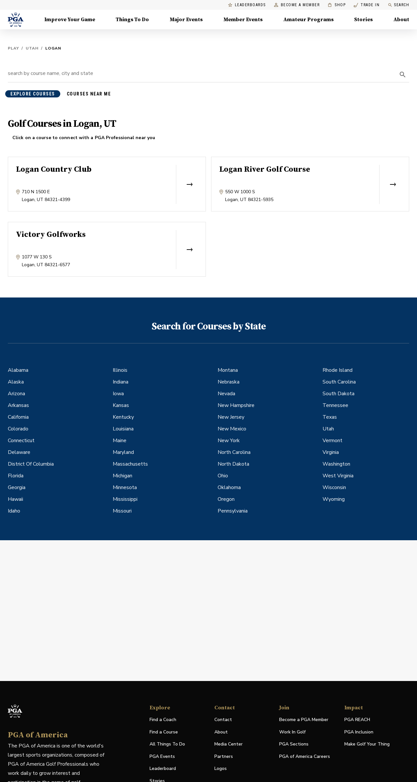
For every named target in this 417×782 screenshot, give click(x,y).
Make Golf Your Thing (367, 744)
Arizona (16, 393)
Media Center (228, 744)
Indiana (120, 381)
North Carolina (234, 452)
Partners (223, 756)
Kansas (121, 405)
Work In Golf (292, 732)
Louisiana (123, 428)
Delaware (19, 452)
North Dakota (233, 464)
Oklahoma (229, 487)
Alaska (16, 381)
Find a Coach (163, 720)
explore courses (32, 93)
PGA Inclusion (358, 732)
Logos (220, 768)
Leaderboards (247, 5)
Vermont (332, 440)
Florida (15, 475)
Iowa (118, 393)
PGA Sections (294, 744)
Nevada (226, 393)
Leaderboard (163, 768)
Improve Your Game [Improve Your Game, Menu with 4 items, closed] (69, 19)
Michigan (122, 475)
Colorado (18, 428)
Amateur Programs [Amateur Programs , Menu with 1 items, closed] (308, 19)
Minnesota (125, 487)
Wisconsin (334, 487)
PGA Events (162, 756)
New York (229, 440)
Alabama (18, 370)
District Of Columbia (31, 464)
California (18, 417)
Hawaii (15, 499)
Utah (32, 48)
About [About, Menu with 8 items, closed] (401, 19)
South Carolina (339, 381)
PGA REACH (357, 720)
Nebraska (228, 381)
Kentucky (123, 417)
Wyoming (334, 499)
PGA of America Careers (304, 756)
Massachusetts (130, 464)
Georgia (16, 487)
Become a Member (297, 5)
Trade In (367, 5)
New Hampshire (236, 405)
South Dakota (338, 393)
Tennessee (335, 405)
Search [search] (398, 5)
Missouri (122, 510)
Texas (330, 417)
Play (13, 48)
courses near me (89, 93)
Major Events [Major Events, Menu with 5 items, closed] (186, 19)
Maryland (123, 452)
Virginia (331, 452)
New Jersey (231, 417)
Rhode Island (337, 370)
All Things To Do (167, 744)
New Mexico (232, 428)
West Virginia (338, 475)
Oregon (226, 499)
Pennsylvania (233, 510)
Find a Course (164, 732)
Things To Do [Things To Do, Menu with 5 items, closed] (132, 19)
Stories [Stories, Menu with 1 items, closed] (363, 19)
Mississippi (125, 499)
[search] (402, 74)
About (221, 732)
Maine (119, 440)
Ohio (223, 475)
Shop (337, 5)
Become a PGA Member (303, 720)
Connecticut (21, 440)
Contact (223, 720)
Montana (228, 370)
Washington (336, 464)
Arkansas (18, 405)
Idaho (14, 510)
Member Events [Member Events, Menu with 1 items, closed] (243, 19)
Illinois (120, 370)
